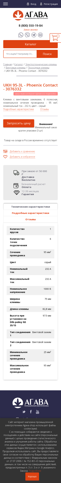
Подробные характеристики (18, 109)
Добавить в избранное (22, 156)
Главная (7, 64)
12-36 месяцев (30, 193)
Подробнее (35, 470)
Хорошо (32, 476)
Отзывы (44, 109)
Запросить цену (19, 123)
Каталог (30, 44)
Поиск (47, 54)
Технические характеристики (30, 206)
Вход (33, 4)
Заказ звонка (31, 29)
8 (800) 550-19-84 (30, 25)
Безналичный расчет (34, 185)
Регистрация (51, 4)
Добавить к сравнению (22, 151)
